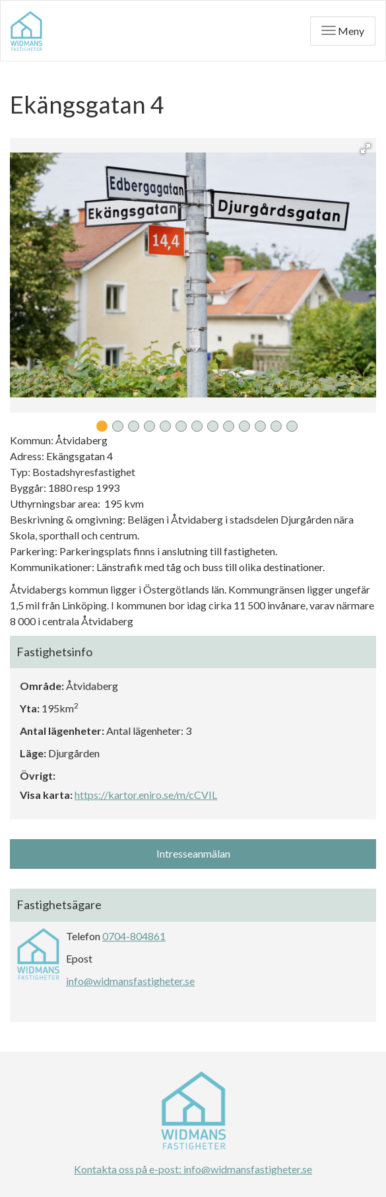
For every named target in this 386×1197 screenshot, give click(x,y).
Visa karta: (46, 794)
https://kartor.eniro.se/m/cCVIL (146, 794)
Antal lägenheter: (62, 730)
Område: (42, 685)
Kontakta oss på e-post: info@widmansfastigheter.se (193, 1169)
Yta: (30, 708)
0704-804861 (134, 936)
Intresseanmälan (193, 853)
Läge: (33, 753)
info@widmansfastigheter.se (130, 981)
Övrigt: (37, 775)
